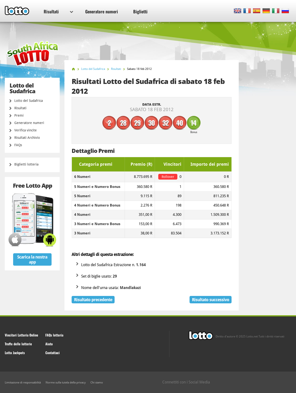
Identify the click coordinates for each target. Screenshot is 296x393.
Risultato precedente (93, 299)
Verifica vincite (25, 130)
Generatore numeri (101, 11)
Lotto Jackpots (15, 352)
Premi (19, 115)
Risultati (58, 11)
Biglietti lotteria (26, 164)
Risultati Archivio (27, 138)
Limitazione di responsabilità (23, 382)
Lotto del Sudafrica (28, 101)
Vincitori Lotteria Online (21, 334)
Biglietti (140, 11)
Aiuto (49, 343)
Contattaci (52, 352)
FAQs (18, 145)
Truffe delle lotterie (18, 343)
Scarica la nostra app (32, 259)
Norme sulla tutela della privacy (66, 382)
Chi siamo (96, 382)
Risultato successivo (210, 299)
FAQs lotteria (54, 334)
